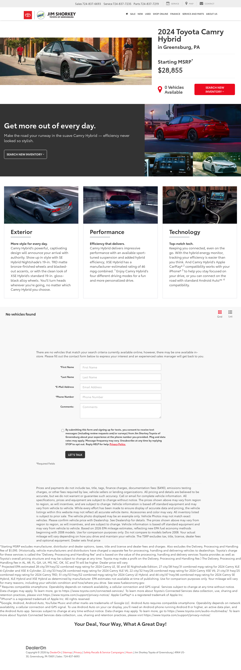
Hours (129, 652)
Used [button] (148, 13)
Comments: (67, 406)
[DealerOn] (36, 647)
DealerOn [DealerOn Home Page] (55, 652)
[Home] (127, 13)
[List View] (230, 314)
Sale (132, 13)
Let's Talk (75, 455)
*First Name (67, 367)
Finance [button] (175, 13)
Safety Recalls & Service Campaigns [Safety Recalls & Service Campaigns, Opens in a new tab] (104, 652)
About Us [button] (211, 13)
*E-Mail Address (64, 386)
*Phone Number (65, 396)
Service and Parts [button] (193, 13)
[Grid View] (219, 314)
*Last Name (67, 377)
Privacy (78, 652)
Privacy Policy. (118, 444)
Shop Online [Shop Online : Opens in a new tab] (160, 13)
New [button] (140, 13)
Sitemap (67, 652)
